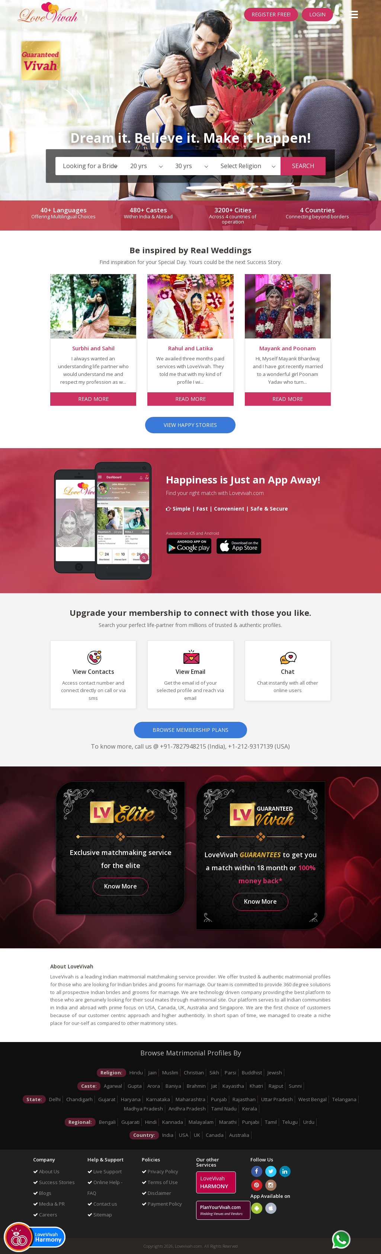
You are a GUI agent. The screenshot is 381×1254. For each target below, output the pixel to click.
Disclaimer (156, 1193)
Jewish (275, 1072)
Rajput (276, 1086)
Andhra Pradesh (187, 1108)
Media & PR (49, 1203)
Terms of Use (160, 1182)
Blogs (42, 1193)
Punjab (219, 1099)
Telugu (290, 1122)
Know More (120, 886)
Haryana (131, 1099)
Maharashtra (190, 1099)
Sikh (214, 1072)
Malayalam (201, 1122)
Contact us (102, 1203)
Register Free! (271, 14)
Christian (194, 1072)
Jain (152, 1072)
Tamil (271, 1122)
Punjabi (250, 1122)
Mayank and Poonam (287, 348)
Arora (153, 1086)
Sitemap (99, 1214)
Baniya (173, 1086)
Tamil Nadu (224, 1108)
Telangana (344, 1099)
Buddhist (252, 1072)
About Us (46, 1171)
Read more (93, 398)
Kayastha (233, 1086)
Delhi (55, 1099)
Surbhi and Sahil (93, 348)
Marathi (228, 1122)
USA (183, 1135)
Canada (215, 1135)
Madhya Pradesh (143, 1108)
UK (197, 1135)
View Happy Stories (190, 424)
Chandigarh (79, 1099)
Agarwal (113, 1086)
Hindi (151, 1122)
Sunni (295, 1086)
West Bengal (312, 1099)
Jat (214, 1086)
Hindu (136, 1072)
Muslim (170, 1072)
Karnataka (158, 1099)
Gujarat (106, 1099)
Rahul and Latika (190, 348)
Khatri (256, 1086)
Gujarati (130, 1122)
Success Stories (54, 1182)
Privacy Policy (160, 1171)
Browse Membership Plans (190, 729)
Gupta (135, 1086)
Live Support (104, 1171)
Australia (239, 1135)
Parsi (230, 1072)
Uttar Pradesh (277, 1099)
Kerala (249, 1108)
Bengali (107, 1122)
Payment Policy (162, 1203)
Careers (45, 1214)
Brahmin (196, 1086)
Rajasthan (244, 1099)
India (167, 1135)
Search (303, 166)
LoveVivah (214, 1182)
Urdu (308, 1122)
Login (317, 14)
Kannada (172, 1122)
